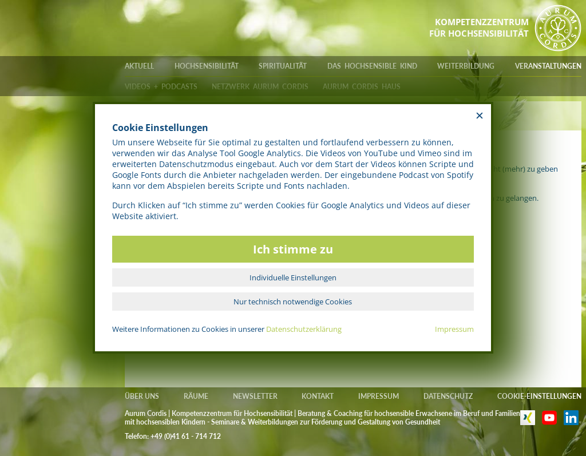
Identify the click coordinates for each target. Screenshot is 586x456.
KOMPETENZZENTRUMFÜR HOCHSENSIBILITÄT (479, 27)
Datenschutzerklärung (304, 329)
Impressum (454, 329)
